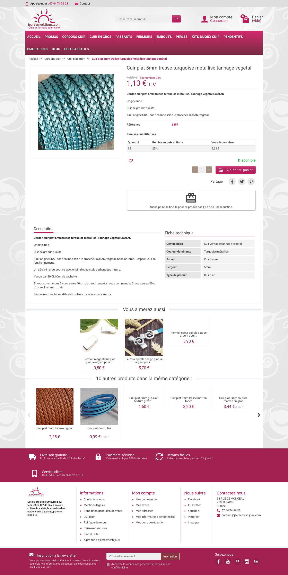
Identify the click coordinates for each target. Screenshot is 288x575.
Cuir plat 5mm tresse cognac (54, 429)
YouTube (193, 497)
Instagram (194, 509)
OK (176, 18)
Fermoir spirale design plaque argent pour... (144, 361)
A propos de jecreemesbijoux (102, 526)
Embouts (164, 37)
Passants (123, 37)
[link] (232, 182)
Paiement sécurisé (95, 514)
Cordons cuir (73, 37)
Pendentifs (233, 37)
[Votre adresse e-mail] (133, 542)
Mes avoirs (142, 491)
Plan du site (91, 520)
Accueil (34, 37)
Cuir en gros (100, 37)
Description (43, 229)
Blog (56, 49)
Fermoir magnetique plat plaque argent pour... (99, 361)
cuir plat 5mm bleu (99, 429)
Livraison (89, 503)
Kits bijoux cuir (205, 37)
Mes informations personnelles (155, 503)
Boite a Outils (76, 49)
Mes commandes (146, 485)
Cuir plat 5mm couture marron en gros (233, 400)
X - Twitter (194, 491)
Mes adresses (144, 497)
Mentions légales (94, 491)
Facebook (194, 485)
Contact (82, 3)
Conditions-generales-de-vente (103, 497)
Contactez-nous (94, 485)
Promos (51, 37)
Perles (181, 37)
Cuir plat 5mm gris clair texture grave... (143, 400)
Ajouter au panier (233, 170)
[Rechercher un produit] (143, 18)
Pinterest (193, 503)
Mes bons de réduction (150, 509)
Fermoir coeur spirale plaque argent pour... (189, 334)
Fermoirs (144, 37)
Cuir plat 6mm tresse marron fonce (189, 400)
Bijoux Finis (37, 49)
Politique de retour (95, 509)
